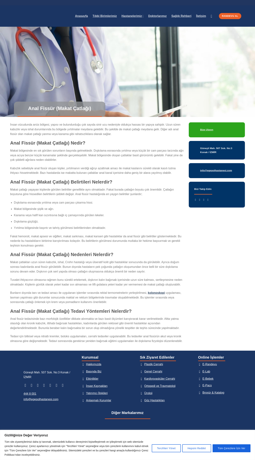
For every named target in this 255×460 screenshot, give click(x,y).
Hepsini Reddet (197, 448)
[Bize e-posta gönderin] (51, 385)
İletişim (201, 16)
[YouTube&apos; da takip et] (208, 199)
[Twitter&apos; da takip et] (204, 199)
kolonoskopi (156, 292)
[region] (127, 445)
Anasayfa (81, 16)
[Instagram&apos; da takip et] (200, 199)
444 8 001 (29, 393)
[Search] (212, 16)
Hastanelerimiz (132, 16)
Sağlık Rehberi (181, 16)
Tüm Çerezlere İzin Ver (231, 448)
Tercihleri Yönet (166, 448)
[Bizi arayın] (58, 385)
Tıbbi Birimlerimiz (105, 16)
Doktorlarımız (157, 16)
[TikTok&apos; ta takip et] (39, 385)
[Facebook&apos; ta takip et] (196, 199)
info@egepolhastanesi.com (40, 399)
